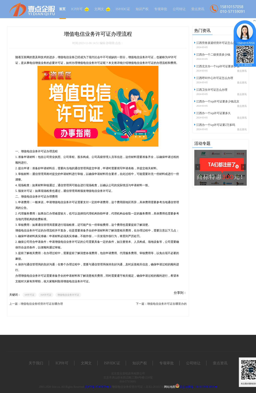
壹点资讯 (197, 9)
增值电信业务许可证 (68, 294)
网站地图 (169, 386)
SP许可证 (29, 294)
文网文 (102, 9)
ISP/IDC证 (123, 9)
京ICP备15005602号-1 (98, 386)
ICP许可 (80, 9)
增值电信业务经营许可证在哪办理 (42, 303)
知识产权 (142, 9)
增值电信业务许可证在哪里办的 (167, 303)
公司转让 (179, 9)
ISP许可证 (46, 294)
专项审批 (160, 9)
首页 (62, 9)
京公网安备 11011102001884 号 (198, 386)
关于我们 (36, 363)
